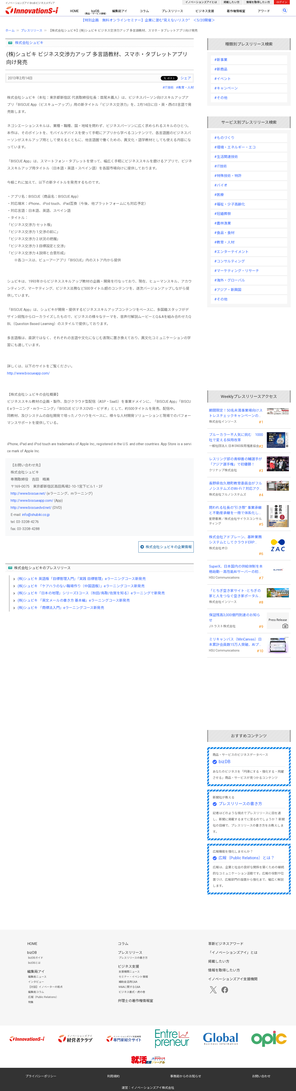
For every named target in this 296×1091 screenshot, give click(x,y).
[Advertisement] (99, 653)
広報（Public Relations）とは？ (247, 857)
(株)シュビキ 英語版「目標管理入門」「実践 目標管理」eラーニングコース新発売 (82, 579)
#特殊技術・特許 (228, 176)
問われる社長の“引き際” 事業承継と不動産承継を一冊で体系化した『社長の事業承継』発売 (235, 511)
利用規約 (113, 1076)
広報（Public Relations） (43, 997)
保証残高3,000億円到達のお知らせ (234, 617)
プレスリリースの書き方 (240, 803)
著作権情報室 (236, 11)
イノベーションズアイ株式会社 (152, 1087)
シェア (185, 78)
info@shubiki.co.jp (36, 515)
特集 (30, 1002)
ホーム (10, 30)
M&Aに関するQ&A (129, 986)
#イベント (222, 79)
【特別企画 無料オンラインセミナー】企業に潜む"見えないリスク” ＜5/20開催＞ (148, 20)
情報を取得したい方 (258, 2)
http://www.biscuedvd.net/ (31, 508)
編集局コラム (36, 992)
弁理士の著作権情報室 (135, 1001)
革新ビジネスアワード (226, 944)
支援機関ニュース (129, 971)
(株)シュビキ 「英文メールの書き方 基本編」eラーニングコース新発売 (74, 600)
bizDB (95, 11)
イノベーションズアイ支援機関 (232, 979)
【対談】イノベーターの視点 (45, 986)
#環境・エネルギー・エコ (235, 147)
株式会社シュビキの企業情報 (169, 547)
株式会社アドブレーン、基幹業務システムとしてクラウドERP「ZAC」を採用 (235, 540)
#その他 (220, 98)
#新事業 (220, 60)
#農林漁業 (222, 223)
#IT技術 (168, 87)
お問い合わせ (261, 1076)
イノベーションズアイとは (201, 2)
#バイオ (220, 185)
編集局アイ (119, 11)
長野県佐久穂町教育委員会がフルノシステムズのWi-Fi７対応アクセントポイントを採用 (236, 486)
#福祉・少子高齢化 (229, 204)
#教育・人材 (185, 87)
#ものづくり (224, 138)
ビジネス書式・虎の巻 (132, 992)
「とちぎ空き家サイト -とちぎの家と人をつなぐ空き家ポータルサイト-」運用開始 (235, 594)
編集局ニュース (37, 976)
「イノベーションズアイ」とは (232, 952)
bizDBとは (34, 962)
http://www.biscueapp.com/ (28, 373)
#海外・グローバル (229, 280)
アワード (264, 11)
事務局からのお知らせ (185, 1076)
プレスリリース (172, 11)
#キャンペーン (226, 88)
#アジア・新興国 (227, 290)
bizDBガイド (35, 957)
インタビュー (36, 981)
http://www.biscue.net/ (28, 493)
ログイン (282, 2)
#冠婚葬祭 (222, 214)
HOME (74, 11)
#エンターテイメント (231, 252)
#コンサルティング (229, 261)
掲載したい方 (232, 2)
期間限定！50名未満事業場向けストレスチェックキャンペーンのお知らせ (236, 413)
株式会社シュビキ (29, 43)
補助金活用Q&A (128, 981)
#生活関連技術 (226, 157)
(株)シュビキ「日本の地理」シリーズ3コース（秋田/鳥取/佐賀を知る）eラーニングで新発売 (91, 593)
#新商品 (220, 69)
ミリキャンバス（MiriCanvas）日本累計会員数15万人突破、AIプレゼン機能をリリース (235, 642)
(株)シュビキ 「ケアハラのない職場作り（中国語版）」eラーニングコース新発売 (81, 586)
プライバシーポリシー (40, 1076)
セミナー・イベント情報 (133, 976)
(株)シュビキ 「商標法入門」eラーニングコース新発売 (61, 608)
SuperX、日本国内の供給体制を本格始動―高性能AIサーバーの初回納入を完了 (236, 569)
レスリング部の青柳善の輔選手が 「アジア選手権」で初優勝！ (235, 461)
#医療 (219, 195)
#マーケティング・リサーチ (236, 271)
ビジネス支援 (204, 11)
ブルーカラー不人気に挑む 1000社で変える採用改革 (236, 437)
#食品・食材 (224, 233)
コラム (144, 11)
